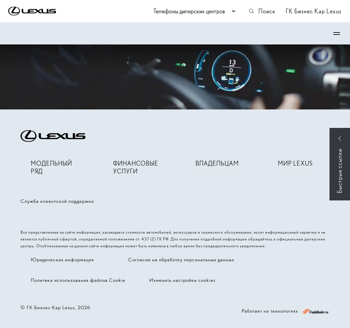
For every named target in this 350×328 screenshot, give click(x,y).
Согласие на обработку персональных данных (181, 260)
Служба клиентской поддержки (57, 201)
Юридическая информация (62, 260)
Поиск (261, 11)
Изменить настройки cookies (182, 280)
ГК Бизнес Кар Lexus (314, 11)
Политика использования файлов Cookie (78, 280)
